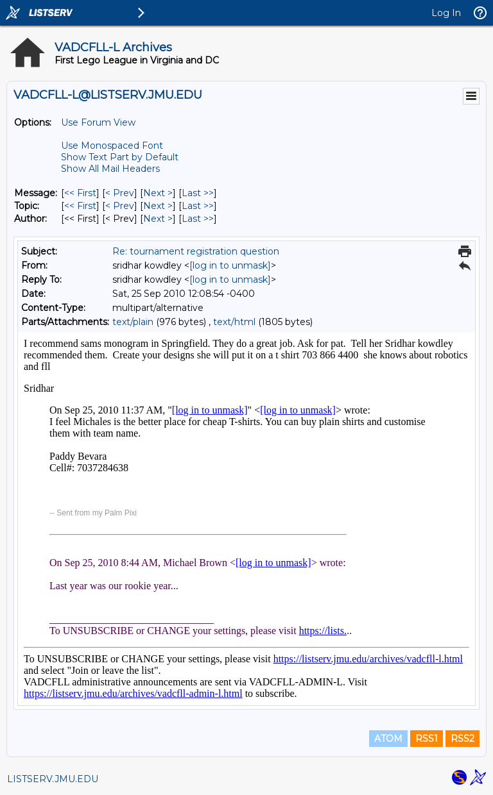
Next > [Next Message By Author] (158, 218)
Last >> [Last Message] (198, 193)
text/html (234, 322)
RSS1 (426, 738)
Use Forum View (98, 122)
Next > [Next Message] (158, 193)
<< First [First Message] (80, 193)
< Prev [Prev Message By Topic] (119, 206)
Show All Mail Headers (110, 168)
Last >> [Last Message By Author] (198, 218)
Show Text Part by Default (119, 157)
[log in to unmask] (230, 265)
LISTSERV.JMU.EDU (52, 779)
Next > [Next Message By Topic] (158, 206)
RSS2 (462, 738)
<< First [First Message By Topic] (80, 206)
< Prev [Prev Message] (119, 193)
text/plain (132, 322)
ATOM (388, 738)
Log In (446, 13)
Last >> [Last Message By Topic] (198, 206)
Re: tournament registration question (195, 251)
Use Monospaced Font (112, 145)
